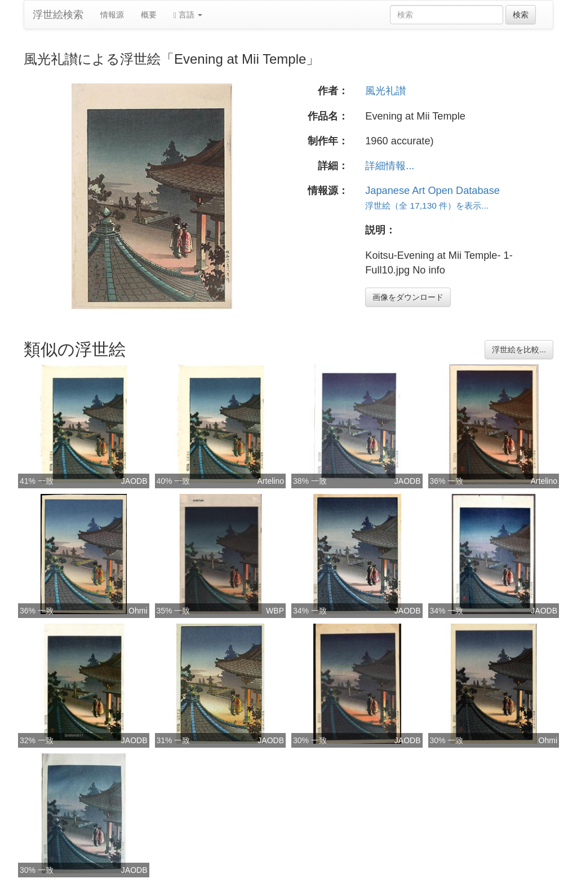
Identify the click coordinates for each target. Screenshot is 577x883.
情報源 (112, 14)
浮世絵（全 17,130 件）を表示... (427, 205)
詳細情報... (389, 165)
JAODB (134, 480)
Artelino (271, 480)
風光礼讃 (385, 90)
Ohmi (137, 610)
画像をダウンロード (407, 297)
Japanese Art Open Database (432, 190)
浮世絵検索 (58, 14)
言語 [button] (188, 15)
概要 (149, 14)
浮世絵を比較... (519, 349)
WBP (275, 610)
